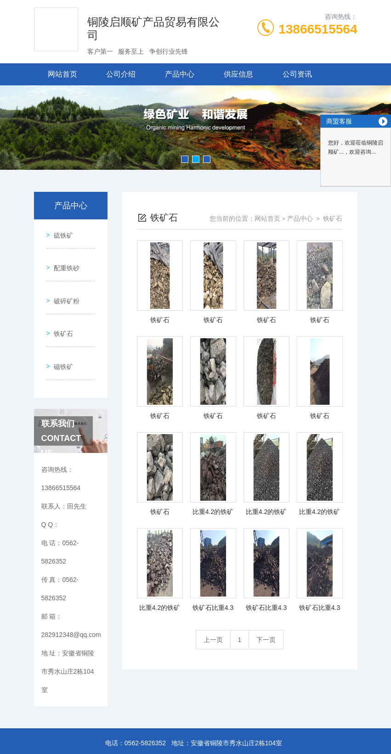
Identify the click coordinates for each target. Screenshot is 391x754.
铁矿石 (60, 310)
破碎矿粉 (63, 284)
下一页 (266, 639)
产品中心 (179, 74)
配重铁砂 (63, 258)
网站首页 (62, 74)
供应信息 (238, 74)
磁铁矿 (60, 337)
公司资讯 (297, 74)
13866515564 (317, 29)
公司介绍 (121, 74)
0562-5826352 (145, 710)
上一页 (213, 639)
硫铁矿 (60, 232)
